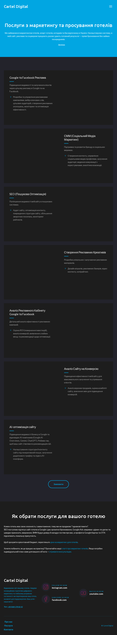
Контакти (8, 629)
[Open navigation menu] (110, 6)
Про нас (8, 621)
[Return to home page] (16, 6)
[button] (58, 484)
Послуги (8, 625)
